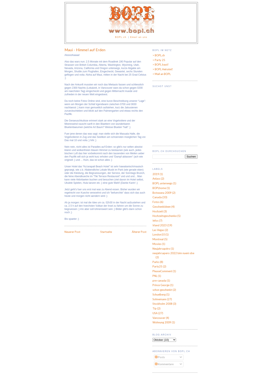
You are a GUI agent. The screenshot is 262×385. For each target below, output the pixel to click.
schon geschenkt (162, 289)
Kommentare (164, 364)
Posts (160, 357)
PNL (154, 275)
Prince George (160, 285)
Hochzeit (157, 211)
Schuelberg (159, 294)
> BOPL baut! (160, 64)
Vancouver (158, 317)
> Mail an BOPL (161, 74)
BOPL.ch (120, 37)
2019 (155, 174)
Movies (156, 244)
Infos (155, 220)
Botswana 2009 (162, 192)
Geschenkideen (161, 206)
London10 (158, 234)
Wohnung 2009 (161, 322)
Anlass (156, 178)
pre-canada (159, 280)
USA (155, 313)
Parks (155, 262)
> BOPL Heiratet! (162, 69)
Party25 (157, 266)
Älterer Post (139, 231)
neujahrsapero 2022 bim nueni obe (173, 253)
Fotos (155, 202)
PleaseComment (162, 271)
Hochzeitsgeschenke (164, 215)
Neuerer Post (72, 231)
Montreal (158, 239)
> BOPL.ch (158, 55)
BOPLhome (159, 188)
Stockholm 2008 (162, 303)
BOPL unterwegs (162, 183)
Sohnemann (159, 299)
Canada (157, 197)
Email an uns (138, 37)
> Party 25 (158, 60)
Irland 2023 (159, 225)
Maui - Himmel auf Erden (84, 50)
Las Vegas (158, 230)
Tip (154, 308)
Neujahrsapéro (161, 248)
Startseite (106, 231)
